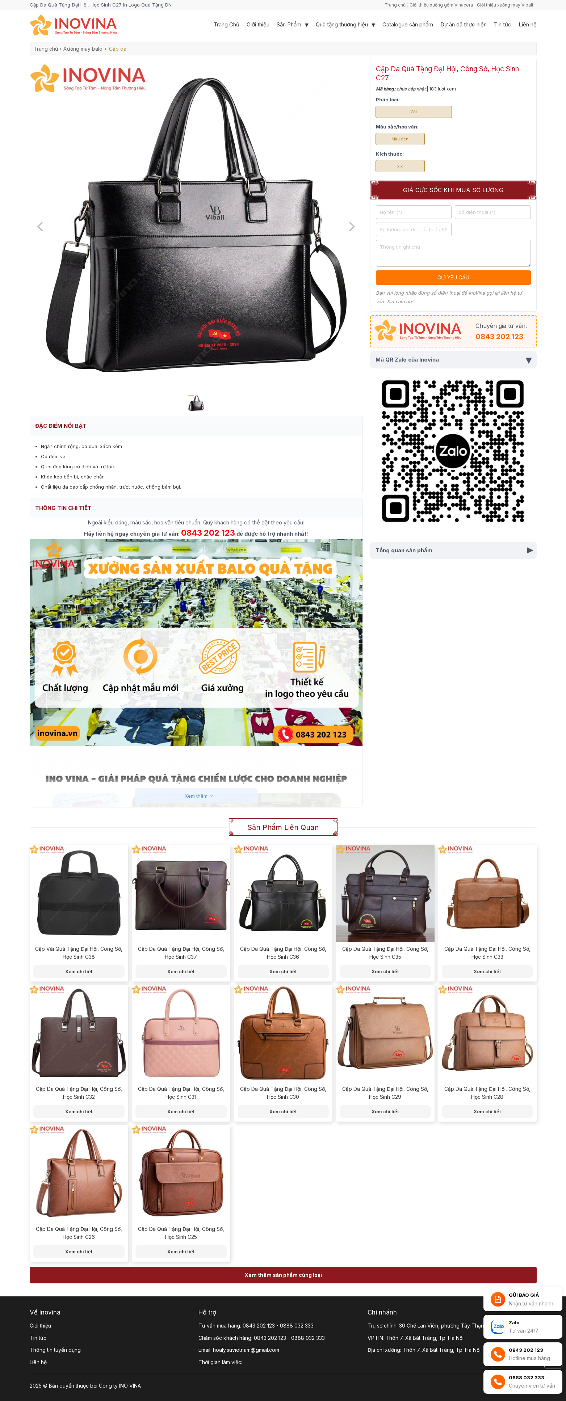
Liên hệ (528, 24)
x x (400, 166)
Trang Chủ (226, 24)
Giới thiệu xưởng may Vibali (505, 5)
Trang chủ (395, 5)
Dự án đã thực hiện (463, 24)
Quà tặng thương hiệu (342, 24)
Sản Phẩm (289, 24)
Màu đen (399, 139)
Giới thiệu (258, 24)
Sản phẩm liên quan (283, 827)
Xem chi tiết (78, 971)
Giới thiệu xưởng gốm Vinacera (441, 5)
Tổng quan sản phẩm (455, 550)
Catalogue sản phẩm (407, 24)
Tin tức (502, 24)
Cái (414, 111)
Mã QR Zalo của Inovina (453, 359)
